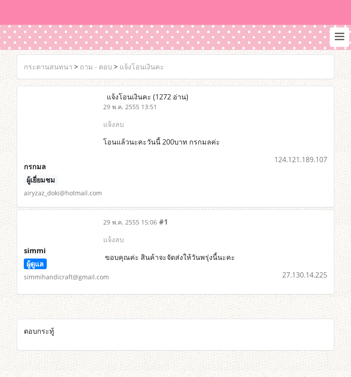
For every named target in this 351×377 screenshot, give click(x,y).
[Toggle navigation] (339, 37)
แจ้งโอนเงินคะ (141, 67)
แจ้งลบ (113, 124)
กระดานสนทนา (48, 67)
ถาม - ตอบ (96, 67)
